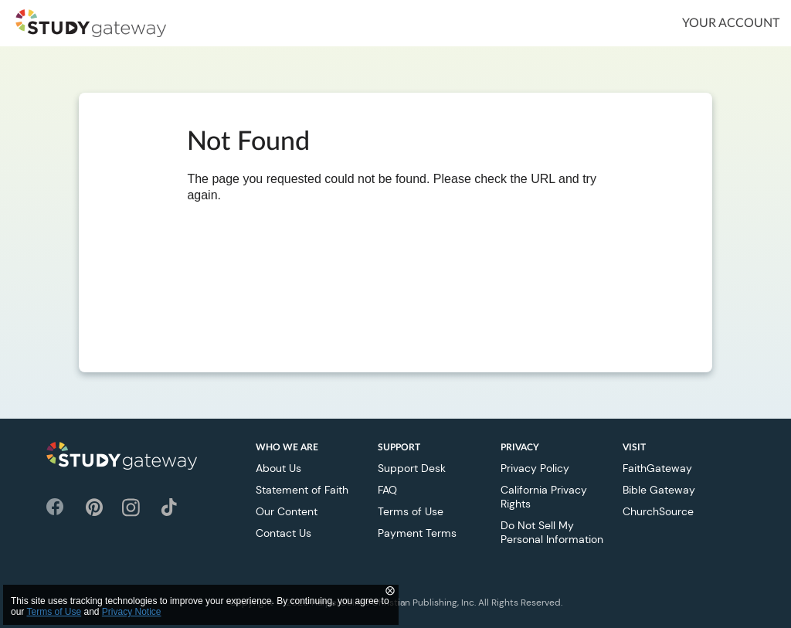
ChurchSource (658, 511)
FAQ (387, 490)
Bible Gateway (659, 490)
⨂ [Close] (390, 590)
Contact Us (283, 533)
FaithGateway (657, 468)
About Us (278, 468)
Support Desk (412, 468)
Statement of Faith (302, 490)
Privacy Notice (131, 611)
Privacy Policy (535, 468)
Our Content (286, 511)
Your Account (730, 23)
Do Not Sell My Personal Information (552, 532)
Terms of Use (410, 511)
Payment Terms (417, 533)
